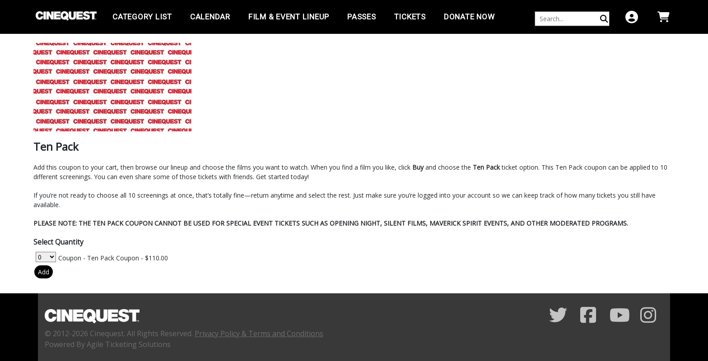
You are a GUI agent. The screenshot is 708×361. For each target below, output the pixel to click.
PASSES (361, 16)
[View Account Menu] (631, 17)
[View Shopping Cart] (663, 17)
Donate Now (469, 16)
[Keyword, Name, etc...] (568, 19)
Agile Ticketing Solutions (129, 344)
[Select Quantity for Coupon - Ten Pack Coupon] (46, 257)
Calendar (210, 16)
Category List (142, 16)
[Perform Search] (604, 18)
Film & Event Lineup (288, 16)
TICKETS (410, 16)
